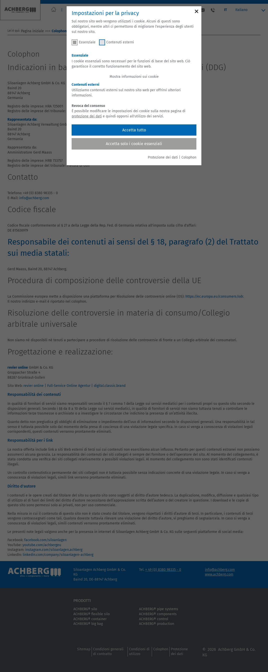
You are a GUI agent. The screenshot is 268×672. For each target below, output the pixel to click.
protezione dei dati (87, 116)
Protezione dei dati (163, 157)
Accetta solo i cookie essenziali (134, 143)
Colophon (188, 157)
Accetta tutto (134, 130)
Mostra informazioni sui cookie (134, 77)
